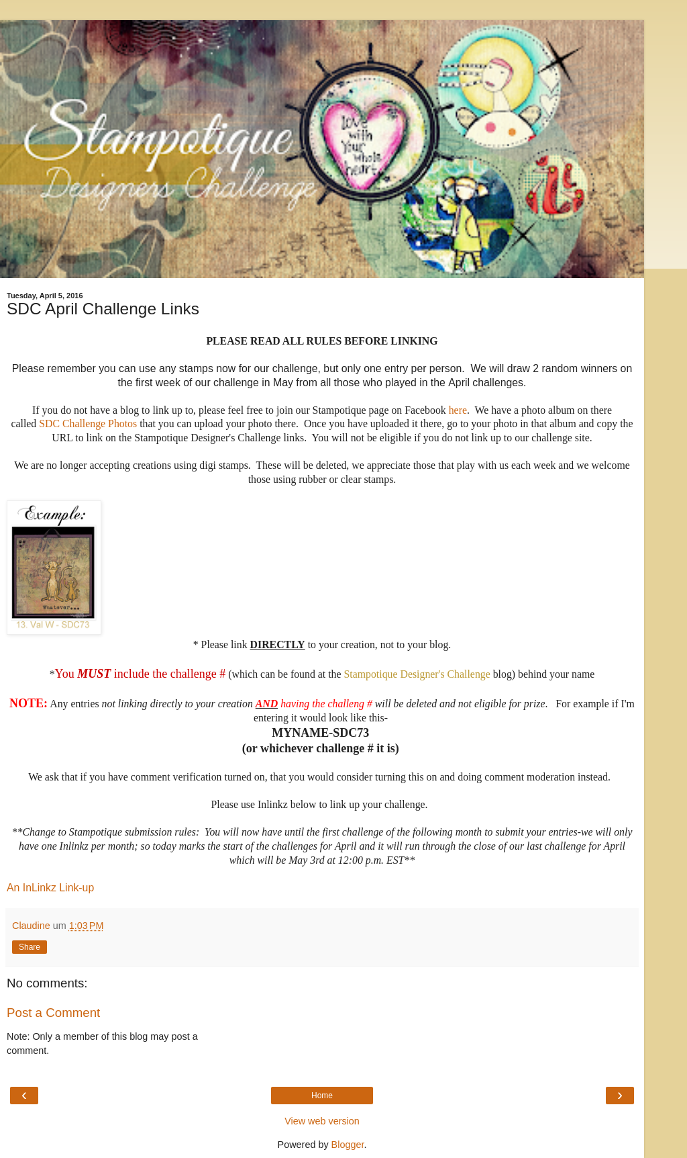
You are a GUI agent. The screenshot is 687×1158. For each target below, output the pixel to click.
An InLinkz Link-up (50, 887)
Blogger (347, 1144)
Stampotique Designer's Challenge (417, 674)
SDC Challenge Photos (89, 423)
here (458, 410)
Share (29, 947)
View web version (322, 1121)
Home (322, 1095)
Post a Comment (53, 1013)
